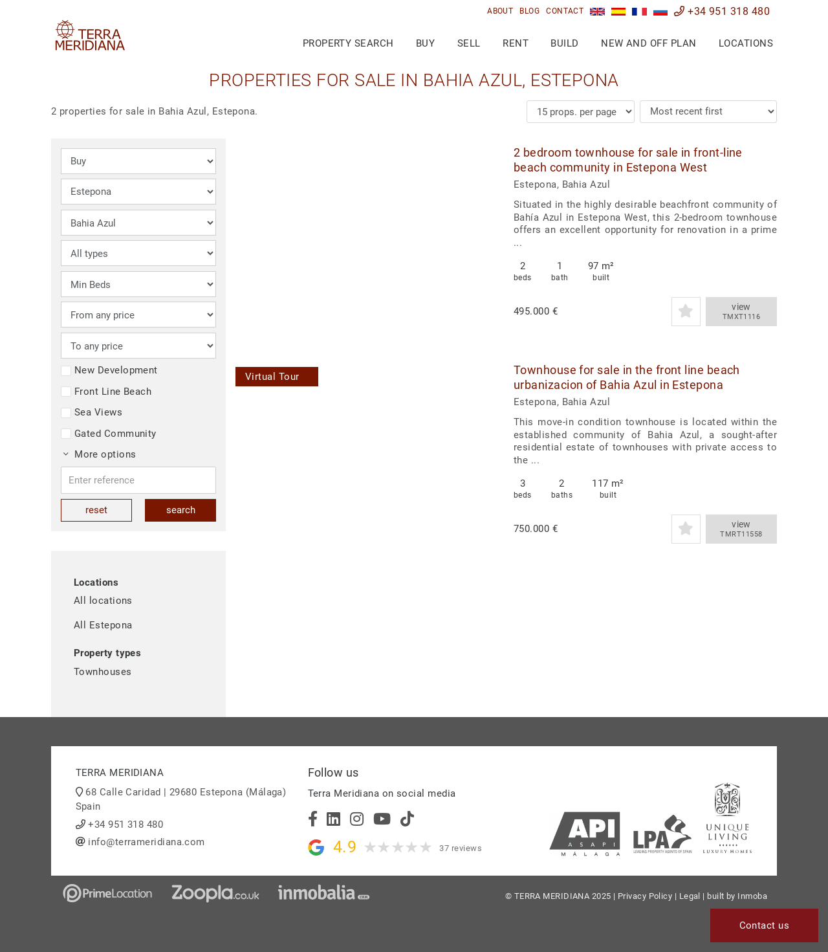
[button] (479, 235)
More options (99, 454)
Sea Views (91, 412)
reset (96, 510)
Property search (348, 43)
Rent (515, 43)
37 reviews (460, 848)
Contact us (764, 925)
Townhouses (103, 672)
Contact (564, 11)
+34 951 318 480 (722, 11)
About (500, 11)
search (180, 510)
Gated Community (109, 433)
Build (564, 43)
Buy (425, 43)
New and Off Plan (648, 43)
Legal (690, 896)
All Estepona (103, 625)
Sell (469, 43)
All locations (103, 600)
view (741, 312)
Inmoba (752, 896)
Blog (529, 11)
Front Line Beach (106, 391)
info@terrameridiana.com (146, 842)
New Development (109, 370)
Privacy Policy (645, 896)
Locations (746, 43)
